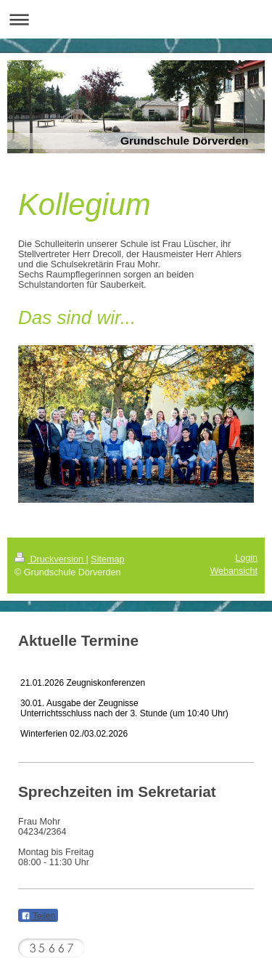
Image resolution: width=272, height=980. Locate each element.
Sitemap (107, 559)
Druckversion (50, 559)
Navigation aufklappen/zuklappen (136, 19)
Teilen (38, 916)
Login (246, 558)
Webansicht (233, 571)
